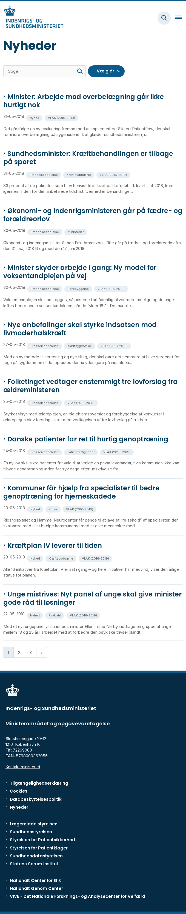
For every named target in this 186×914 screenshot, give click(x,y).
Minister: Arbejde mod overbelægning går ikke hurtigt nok (83, 101)
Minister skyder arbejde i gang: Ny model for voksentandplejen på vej (79, 272)
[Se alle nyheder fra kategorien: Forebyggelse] (78, 288)
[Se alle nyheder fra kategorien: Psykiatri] (55, 615)
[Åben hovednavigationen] (180, 18)
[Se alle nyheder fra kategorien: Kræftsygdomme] (79, 174)
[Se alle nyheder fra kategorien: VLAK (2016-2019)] (62, 117)
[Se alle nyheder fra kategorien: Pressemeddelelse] (44, 174)
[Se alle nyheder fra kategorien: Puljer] (53, 508)
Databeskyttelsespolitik (36, 799)
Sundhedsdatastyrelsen (36, 856)
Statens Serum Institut (34, 864)
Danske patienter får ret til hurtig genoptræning (87, 439)
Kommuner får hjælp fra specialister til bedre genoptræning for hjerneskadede (81, 492)
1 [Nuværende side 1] (8, 652)
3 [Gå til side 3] (30, 652)
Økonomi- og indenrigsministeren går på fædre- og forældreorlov (92, 215)
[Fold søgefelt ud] (164, 18)
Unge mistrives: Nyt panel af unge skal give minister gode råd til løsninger (92, 598)
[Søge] (44, 71)
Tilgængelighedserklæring (39, 783)
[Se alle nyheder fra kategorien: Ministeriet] (76, 231)
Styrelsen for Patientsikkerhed (42, 840)
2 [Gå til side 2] (19, 652)
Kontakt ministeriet (22, 766)
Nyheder (19, 807)
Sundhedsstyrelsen (31, 832)
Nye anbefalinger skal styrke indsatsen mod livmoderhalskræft (80, 329)
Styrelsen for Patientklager (39, 848)
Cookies (18, 791)
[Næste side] (41, 652)
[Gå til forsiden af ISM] (32, 17)
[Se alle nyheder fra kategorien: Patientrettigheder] (81, 451)
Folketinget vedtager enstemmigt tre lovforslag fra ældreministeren (90, 386)
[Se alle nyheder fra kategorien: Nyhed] (35, 117)
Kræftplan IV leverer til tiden (54, 546)
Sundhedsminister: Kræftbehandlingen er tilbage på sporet (88, 158)
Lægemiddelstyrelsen (34, 824)
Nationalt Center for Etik (35, 880)
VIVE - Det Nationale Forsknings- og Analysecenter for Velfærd (77, 896)
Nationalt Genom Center (36, 888)
